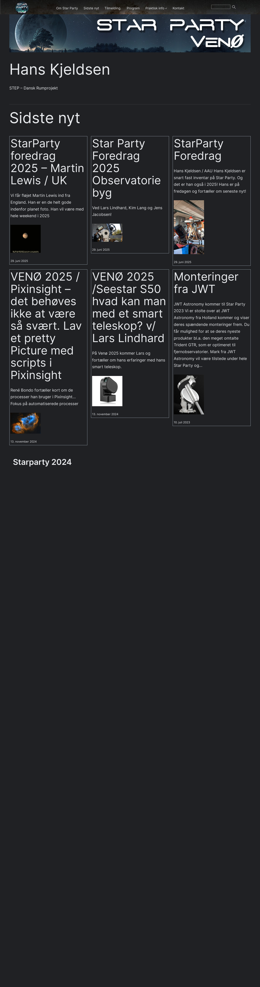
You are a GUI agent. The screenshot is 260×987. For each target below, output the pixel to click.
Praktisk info (154, 8)
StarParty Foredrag (199, 149)
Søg (238, 8)
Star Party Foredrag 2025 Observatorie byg (126, 168)
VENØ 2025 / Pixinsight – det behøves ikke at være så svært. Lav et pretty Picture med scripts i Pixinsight (46, 325)
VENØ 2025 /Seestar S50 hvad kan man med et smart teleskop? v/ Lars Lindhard (129, 307)
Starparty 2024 (42, 462)
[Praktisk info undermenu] (166, 8)
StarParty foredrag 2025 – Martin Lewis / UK (47, 161)
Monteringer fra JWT (206, 282)
